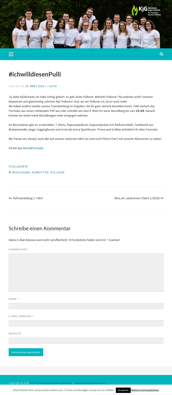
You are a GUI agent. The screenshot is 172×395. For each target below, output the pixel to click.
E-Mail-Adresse (21, 316)
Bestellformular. (33, 148)
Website (15, 333)
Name (13, 299)
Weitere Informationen (145, 390)
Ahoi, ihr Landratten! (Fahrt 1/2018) (138, 198)
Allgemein (20, 166)
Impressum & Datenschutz (90, 383)
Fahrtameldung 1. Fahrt (26, 198)
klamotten (40, 172)
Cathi (53, 86)
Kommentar (18, 249)
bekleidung (21, 172)
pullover (57, 172)
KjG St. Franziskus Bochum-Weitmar (51, 383)
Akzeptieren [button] (123, 390)
